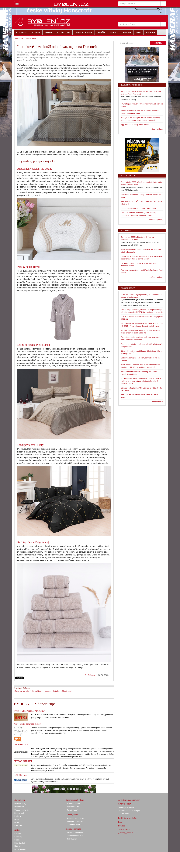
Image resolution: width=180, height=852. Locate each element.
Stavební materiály (21, 810)
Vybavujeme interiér (126, 807)
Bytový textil (37, 691)
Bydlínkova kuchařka (127, 818)
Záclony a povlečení (22, 691)
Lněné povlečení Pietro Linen (33, 344)
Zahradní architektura (75, 836)
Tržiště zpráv (90, 675)
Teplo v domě (124, 814)
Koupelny (47, 691)
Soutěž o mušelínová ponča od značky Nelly (138, 208)
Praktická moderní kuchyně (129, 811)
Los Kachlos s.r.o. (22, 744)
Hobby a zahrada (73, 829)
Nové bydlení (72, 814)
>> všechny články (156, 129)
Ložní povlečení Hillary (30, 444)
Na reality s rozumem (75, 821)
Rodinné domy (20, 804)
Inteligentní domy (73, 824)
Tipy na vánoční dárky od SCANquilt (135, 125)
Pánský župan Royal (28, 266)
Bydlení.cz (19, 39)
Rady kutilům (72, 839)
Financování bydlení (75, 800)
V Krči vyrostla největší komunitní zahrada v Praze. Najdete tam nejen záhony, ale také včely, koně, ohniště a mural (141, 381)
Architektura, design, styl (129, 800)
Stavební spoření (73, 810)
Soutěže (121, 826)
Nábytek (17, 846)
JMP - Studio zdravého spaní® (27, 724)
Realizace (18, 825)
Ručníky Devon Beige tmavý (33, 542)
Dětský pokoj (19, 843)
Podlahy (17, 816)
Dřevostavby (19, 807)
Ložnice (56, 691)
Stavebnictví (19, 800)
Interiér (17, 830)
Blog (120, 822)
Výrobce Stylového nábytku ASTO (29, 711)
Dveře (16, 819)
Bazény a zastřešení (75, 833)
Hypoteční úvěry (73, 807)
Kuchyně (17, 834)
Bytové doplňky (20, 849)
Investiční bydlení (73, 804)
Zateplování (19, 813)
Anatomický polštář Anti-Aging (34, 168)
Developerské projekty (75, 818)
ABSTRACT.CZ (125, 833)
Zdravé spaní (67, 691)
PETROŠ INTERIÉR (23, 761)
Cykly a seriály (124, 804)
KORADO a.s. (20, 775)
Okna (16, 822)
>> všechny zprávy (156, 402)
